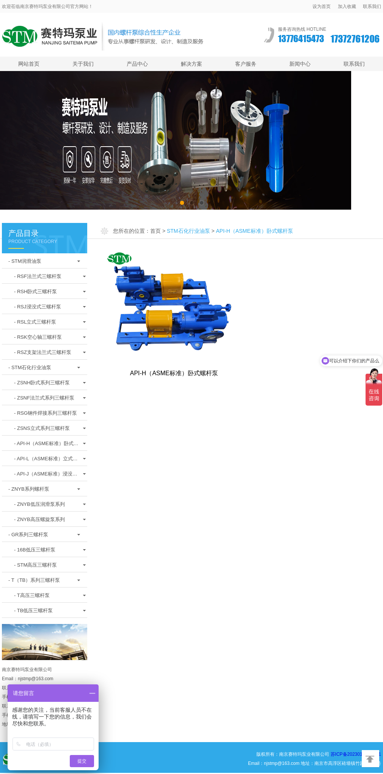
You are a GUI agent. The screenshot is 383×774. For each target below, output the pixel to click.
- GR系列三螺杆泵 (28, 534)
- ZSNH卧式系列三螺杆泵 (42, 382)
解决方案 (191, 64)
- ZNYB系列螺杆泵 (28, 489)
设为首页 (321, 6)
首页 (155, 231)
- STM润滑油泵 (24, 261)
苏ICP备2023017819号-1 (356, 754)
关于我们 (83, 64)
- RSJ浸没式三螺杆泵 (37, 307)
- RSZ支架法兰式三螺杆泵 (42, 352)
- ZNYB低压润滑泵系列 (39, 504)
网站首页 (28, 64)
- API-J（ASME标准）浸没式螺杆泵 (45, 476)
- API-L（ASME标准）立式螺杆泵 (46, 461)
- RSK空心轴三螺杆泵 (38, 337)
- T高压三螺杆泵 (32, 595)
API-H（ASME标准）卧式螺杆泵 (174, 373)
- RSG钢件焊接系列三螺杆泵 (45, 413)
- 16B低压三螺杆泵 (34, 550)
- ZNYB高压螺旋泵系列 (39, 519)
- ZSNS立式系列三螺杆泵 (42, 428)
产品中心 (137, 64)
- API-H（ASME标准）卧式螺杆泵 (46, 445)
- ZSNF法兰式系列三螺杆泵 (44, 398)
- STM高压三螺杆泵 (35, 565)
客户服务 (245, 64)
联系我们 (372, 6)
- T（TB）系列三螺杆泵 (34, 580)
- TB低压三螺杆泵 (33, 610)
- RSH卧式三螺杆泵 (35, 291)
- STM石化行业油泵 (29, 367)
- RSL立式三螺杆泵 (35, 322)
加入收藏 (347, 6)
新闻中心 (300, 64)
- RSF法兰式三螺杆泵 (37, 276)
